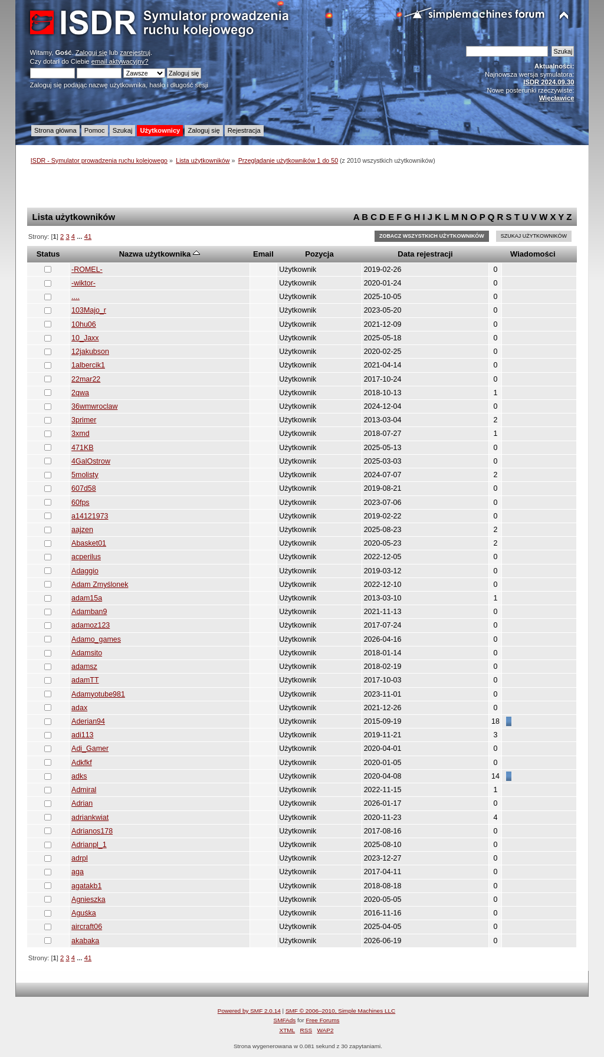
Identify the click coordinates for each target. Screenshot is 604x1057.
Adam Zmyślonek (99, 584)
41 (87, 236)
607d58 (83, 488)
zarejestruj (135, 52)
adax (79, 708)
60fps (80, 502)
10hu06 (83, 324)
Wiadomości (533, 254)
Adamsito (86, 653)
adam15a (86, 598)
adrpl (79, 858)
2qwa (80, 393)
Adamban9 (89, 612)
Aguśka (83, 913)
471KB (82, 448)
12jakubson (90, 351)
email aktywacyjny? (120, 61)
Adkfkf (81, 763)
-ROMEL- (87, 269)
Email (263, 254)
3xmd (80, 433)
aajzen (82, 530)
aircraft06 (86, 927)
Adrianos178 (92, 831)
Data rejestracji (425, 254)
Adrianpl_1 (89, 845)
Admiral (83, 790)
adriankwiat (90, 817)
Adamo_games (96, 639)
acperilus (86, 557)
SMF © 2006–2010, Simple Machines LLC (340, 1010)
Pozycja (319, 254)
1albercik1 (88, 365)
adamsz (84, 666)
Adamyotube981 (98, 694)
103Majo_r (88, 310)
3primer (83, 420)
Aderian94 (88, 721)
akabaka (85, 941)
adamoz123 (90, 625)
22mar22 (85, 379)
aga (77, 872)
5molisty (85, 475)
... (80, 236)
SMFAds (285, 1020)
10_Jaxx (85, 338)
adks (79, 776)
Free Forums (322, 1020)
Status (48, 254)
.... (75, 297)
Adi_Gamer (90, 748)
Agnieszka (88, 899)
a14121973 (89, 516)
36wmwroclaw (94, 406)
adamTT (85, 680)
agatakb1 (86, 886)
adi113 (82, 735)
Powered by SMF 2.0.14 (249, 1010)
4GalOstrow (90, 461)
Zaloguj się (91, 52)
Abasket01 (88, 543)
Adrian (82, 803)
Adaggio (85, 571)
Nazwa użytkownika (159, 254)
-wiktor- (83, 283)
